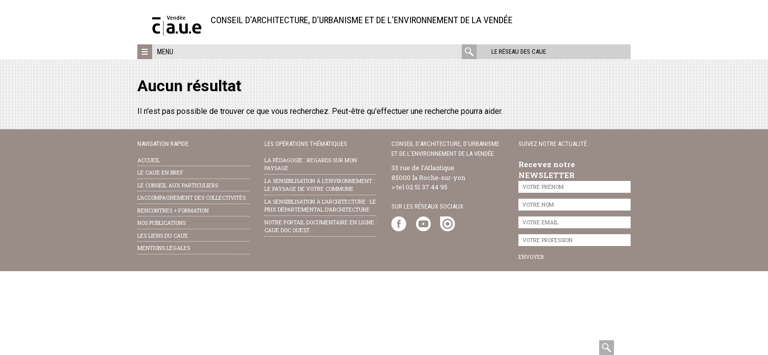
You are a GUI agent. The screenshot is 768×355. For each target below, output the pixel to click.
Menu (165, 52)
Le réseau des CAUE (518, 51)
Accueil (148, 160)
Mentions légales (163, 247)
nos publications (161, 222)
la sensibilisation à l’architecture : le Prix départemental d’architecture (320, 205)
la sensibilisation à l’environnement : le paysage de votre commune (319, 185)
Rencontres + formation (173, 210)
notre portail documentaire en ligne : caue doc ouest (320, 226)
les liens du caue (162, 235)
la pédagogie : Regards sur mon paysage (310, 164)
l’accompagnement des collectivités (191, 197)
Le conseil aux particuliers (177, 185)
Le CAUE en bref (160, 172)
